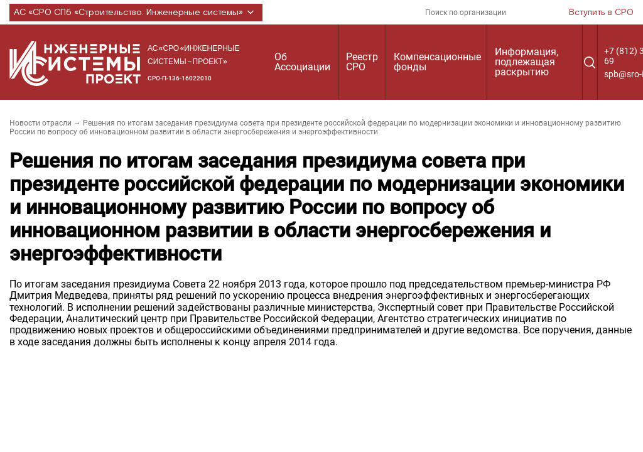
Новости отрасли (40, 123)
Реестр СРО (362, 62)
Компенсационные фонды (437, 62)
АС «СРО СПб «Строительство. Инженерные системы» (136, 12)
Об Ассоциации (302, 62)
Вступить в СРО (601, 12)
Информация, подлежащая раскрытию (526, 62)
